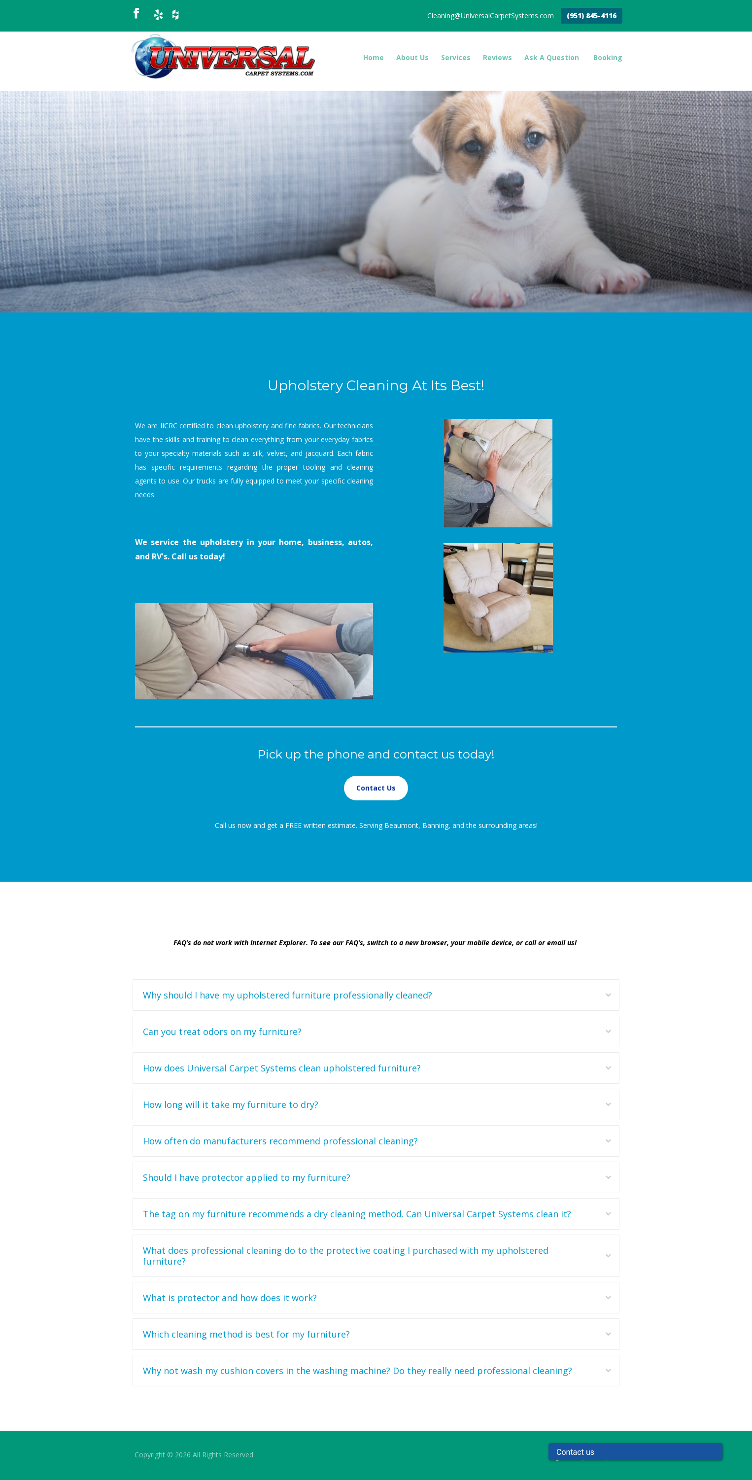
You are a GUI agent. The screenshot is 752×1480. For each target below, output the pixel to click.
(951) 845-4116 (591, 15)
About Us (412, 57)
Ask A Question (551, 57)
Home (373, 57)
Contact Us (376, 787)
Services (456, 57)
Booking (607, 57)
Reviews (497, 57)
